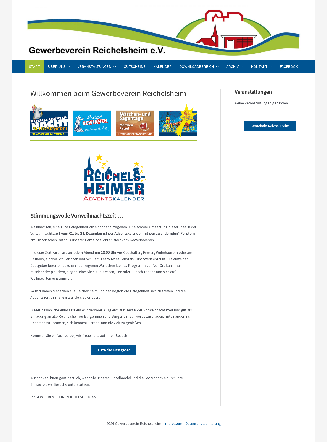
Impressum (173, 423)
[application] (67, 66)
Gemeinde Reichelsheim (270, 125)
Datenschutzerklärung (203, 423)
